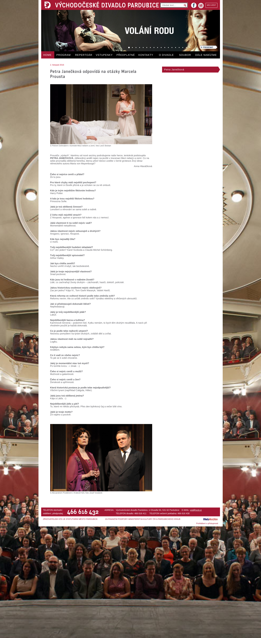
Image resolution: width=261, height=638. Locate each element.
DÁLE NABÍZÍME (206, 54)
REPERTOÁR (83, 54)
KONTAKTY (146, 54)
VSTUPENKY (104, 54)
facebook (193, 4)
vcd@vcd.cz (196, 510)
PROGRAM (63, 54)
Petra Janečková (174, 69)
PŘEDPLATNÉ (126, 54)
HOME (47, 54)
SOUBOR (185, 54)
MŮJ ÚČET (211, 5)
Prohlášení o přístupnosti (207, 523)
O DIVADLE (166, 54)
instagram (201, 5)
